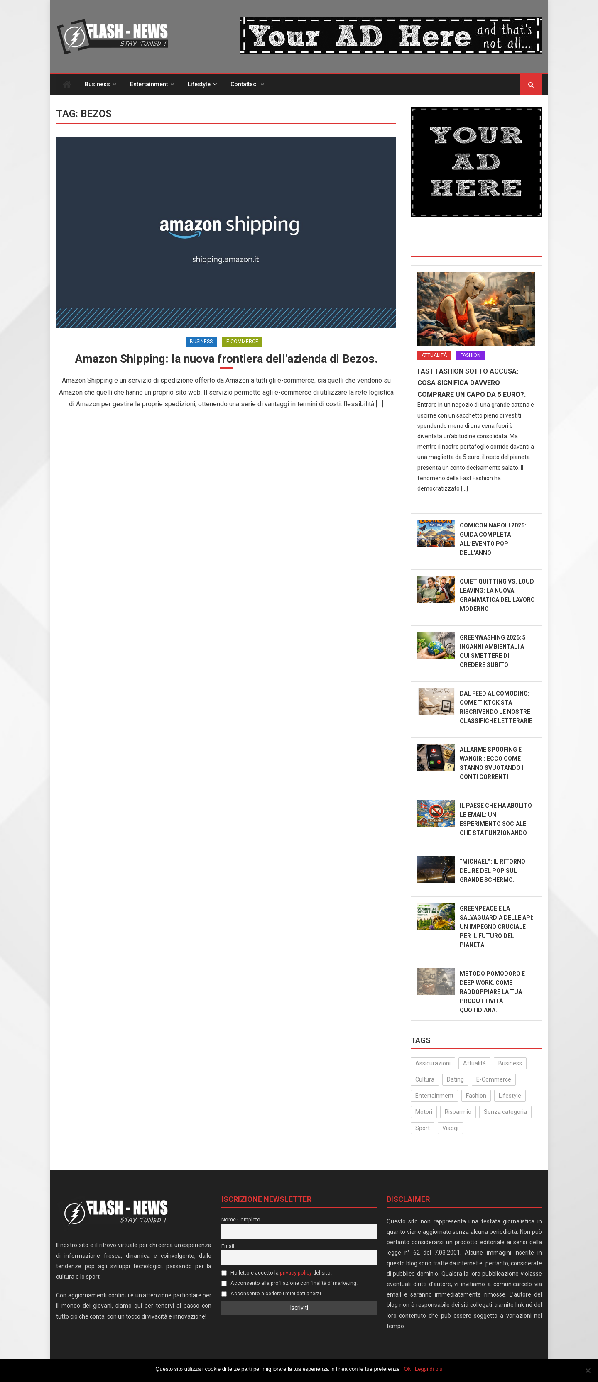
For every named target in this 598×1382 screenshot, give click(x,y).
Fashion (470, 356)
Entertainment (149, 84)
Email (227, 1246)
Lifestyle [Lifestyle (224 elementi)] (510, 1096)
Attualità (434, 356)
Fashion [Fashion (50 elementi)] (476, 1096)
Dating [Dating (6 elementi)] (455, 1080)
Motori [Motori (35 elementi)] (423, 1112)
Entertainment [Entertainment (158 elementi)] (434, 1096)
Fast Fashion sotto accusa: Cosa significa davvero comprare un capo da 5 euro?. (471, 383)
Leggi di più (429, 1369)
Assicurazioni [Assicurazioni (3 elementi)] (433, 1063)
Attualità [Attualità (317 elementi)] (474, 1063)
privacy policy (296, 1273)
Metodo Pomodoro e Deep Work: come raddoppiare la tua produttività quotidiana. (492, 992)
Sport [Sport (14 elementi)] (422, 1128)
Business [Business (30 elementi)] (510, 1063)
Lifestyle (199, 84)
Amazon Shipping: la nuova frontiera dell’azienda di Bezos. (226, 359)
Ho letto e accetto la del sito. (276, 1273)
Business (97, 84)
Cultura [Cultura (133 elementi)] (424, 1080)
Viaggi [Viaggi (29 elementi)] (450, 1128)
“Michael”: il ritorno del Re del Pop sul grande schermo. (492, 871)
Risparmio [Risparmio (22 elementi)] (458, 1112)
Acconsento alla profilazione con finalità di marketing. (289, 1283)
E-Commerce (242, 342)
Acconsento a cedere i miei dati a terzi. (271, 1293)
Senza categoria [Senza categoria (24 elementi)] (505, 1112)
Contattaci (244, 84)
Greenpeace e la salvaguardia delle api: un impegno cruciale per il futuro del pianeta (497, 927)
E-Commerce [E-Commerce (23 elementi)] (493, 1080)
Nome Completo (240, 1220)
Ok (407, 1369)
